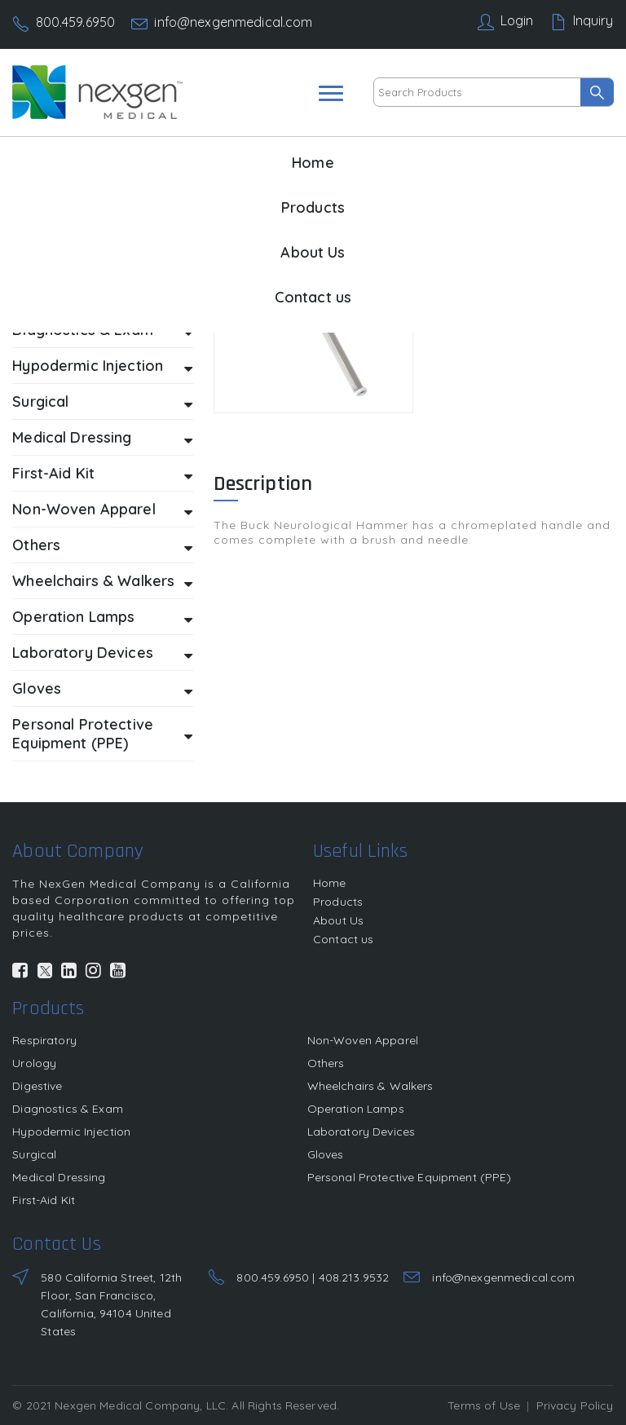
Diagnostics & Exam (67, 1108)
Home (313, 162)
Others (102, 546)
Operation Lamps (102, 617)
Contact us (313, 297)
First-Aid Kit (102, 474)
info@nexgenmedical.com (233, 22)
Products (313, 207)
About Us (312, 252)
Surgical (102, 402)
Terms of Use (483, 1405)
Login (517, 20)
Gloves (102, 689)
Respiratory (44, 1040)
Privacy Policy (575, 1405)
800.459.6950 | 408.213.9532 (312, 1277)
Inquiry (593, 20)
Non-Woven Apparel (102, 510)
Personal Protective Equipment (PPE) (102, 733)
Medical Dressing (102, 438)
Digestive (37, 1086)
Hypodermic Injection (102, 366)
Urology (34, 1063)
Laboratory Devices (102, 653)
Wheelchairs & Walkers (102, 581)
